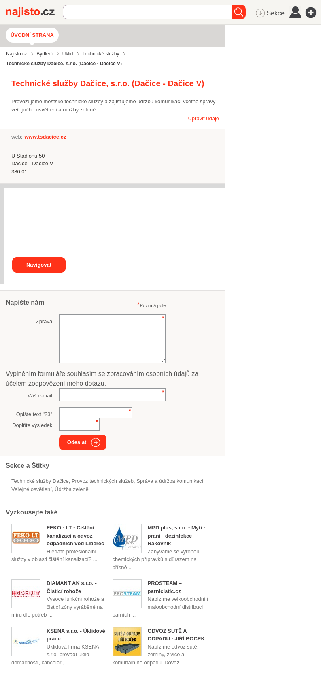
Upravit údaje (203, 118)
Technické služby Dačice (40, 481)
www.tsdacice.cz (45, 137)
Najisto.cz (34, 12)
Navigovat (38, 265)
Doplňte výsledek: (33, 425)
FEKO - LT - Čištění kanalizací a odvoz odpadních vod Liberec (75, 535)
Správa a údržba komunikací (169, 481)
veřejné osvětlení (31, 489)
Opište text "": (35, 414)
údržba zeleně (72, 489)
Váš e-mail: (41, 396)
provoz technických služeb (103, 481)
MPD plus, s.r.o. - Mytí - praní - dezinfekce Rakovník (176, 535)
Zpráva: (45, 321)
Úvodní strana (32, 35)
